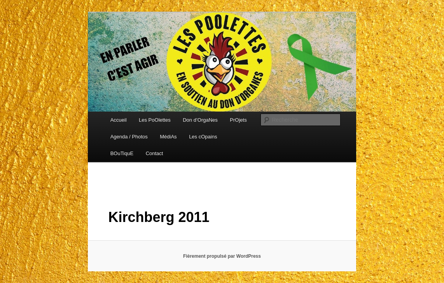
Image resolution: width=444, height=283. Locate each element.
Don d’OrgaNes (200, 120)
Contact (154, 153)
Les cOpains (203, 137)
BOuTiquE (122, 153)
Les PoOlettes (155, 120)
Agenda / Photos (129, 137)
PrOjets (238, 120)
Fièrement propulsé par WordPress (222, 256)
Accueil (118, 120)
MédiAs (168, 137)
